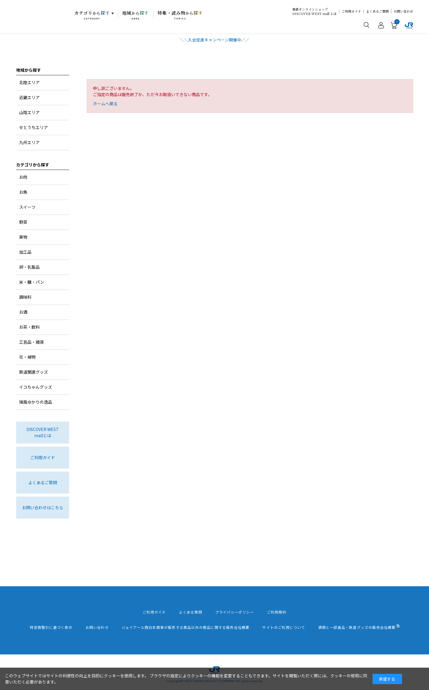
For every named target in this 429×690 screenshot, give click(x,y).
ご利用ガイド (351, 11)
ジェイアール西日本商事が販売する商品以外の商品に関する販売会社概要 (186, 627)
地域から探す (28, 70)
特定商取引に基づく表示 (51, 627)
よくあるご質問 (377, 11)
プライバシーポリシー (234, 612)
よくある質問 (190, 612)
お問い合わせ (403, 11)
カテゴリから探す (32, 165)
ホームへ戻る (105, 103)
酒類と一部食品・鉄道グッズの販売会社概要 (357, 627)
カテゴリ (92, 15)
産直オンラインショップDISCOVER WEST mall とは (314, 11)
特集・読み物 (180, 15)
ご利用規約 (276, 612)
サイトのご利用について (283, 627)
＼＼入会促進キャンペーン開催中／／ (214, 40)
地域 (135, 15)
